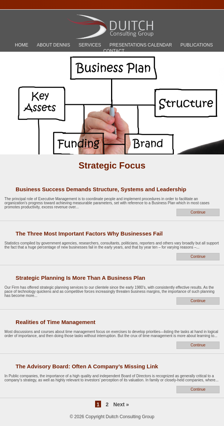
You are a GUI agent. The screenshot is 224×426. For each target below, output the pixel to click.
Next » (121, 404)
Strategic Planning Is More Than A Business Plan (80, 278)
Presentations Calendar (141, 45)
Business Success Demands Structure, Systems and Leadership (101, 189)
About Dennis (53, 45)
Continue (198, 212)
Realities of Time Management (55, 322)
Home (21, 45)
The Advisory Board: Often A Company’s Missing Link (87, 366)
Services (89, 45)
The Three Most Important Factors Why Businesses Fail (89, 233)
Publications (197, 45)
